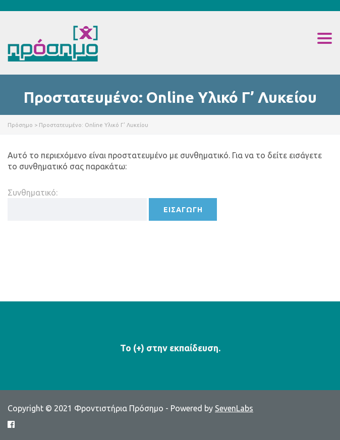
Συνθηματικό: (77, 204)
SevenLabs (234, 408)
